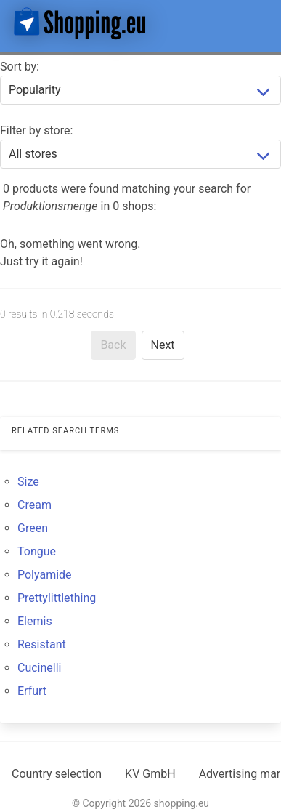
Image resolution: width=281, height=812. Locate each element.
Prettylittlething (56, 598)
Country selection (57, 774)
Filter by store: (36, 130)
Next (163, 345)
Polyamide (44, 575)
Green (32, 528)
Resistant (41, 644)
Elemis (34, 621)
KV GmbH (150, 774)
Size (28, 482)
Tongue (36, 551)
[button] (258, 23)
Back (113, 345)
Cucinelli (39, 668)
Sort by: (19, 66)
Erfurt (31, 691)
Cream (34, 505)
